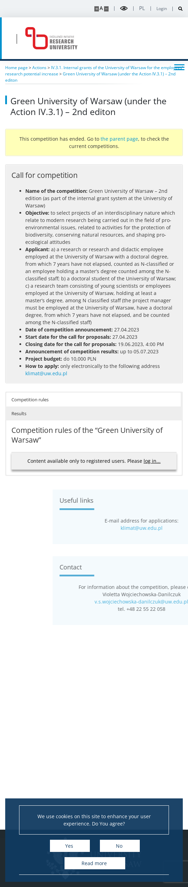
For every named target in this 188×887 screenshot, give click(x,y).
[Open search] (177, 9)
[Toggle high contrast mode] (124, 8)
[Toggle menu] (179, 66)
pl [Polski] (142, 8)
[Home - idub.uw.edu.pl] (51, 38)
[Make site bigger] (96, 8)
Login (161, 9)
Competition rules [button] (30, 399)
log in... (152, 461)
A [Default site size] (101, 8)
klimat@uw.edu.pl (46, 373)
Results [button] (18, 413)
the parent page (119, 138)
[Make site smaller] (106, 8)
